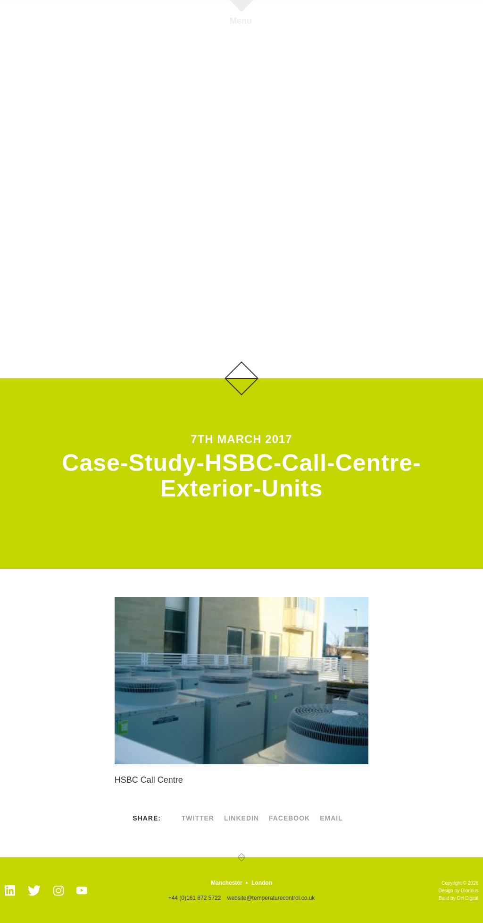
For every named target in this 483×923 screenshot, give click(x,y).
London (261, 883)
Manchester (226, 883)
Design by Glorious (458, 890)
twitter (198, 818)
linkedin (241, 818)
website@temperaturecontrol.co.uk (271, 898)
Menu (241, 20)
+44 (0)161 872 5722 (194, 898)
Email (331, 818)
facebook (289, 818)
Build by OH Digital (458, 898)
